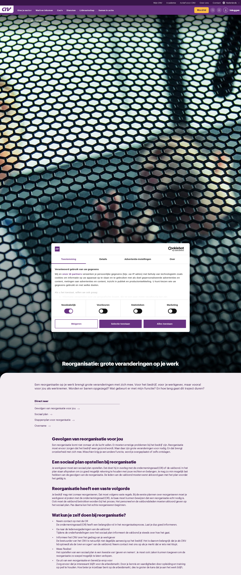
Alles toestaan (165, 323)
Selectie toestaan (120, 323)
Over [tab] (172, 259)
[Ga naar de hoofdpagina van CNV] (7, 9)
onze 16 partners (72, 274)
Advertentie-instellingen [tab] (137, 259)
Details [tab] (103, 259)
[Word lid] (201, 10)
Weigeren (76, 323)
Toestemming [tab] (68, 259)
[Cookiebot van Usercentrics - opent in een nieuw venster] (172, 249)
